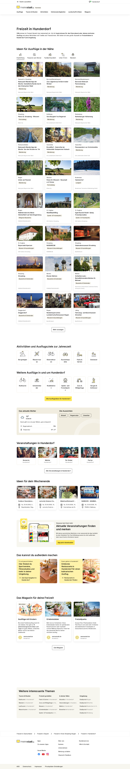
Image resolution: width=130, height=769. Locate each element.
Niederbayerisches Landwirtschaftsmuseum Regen (58, 314)
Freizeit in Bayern (41, 734)
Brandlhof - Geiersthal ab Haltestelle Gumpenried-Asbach (58, 148)
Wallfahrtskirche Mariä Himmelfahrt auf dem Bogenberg (29, 214)
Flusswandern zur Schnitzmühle (86, 147)
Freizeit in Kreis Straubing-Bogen (63, 734)
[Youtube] (43, 754)
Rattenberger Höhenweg (84, 116)
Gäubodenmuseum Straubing (85, 245)
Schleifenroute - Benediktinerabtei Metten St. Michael (85, 278)
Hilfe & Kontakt (84, 744)
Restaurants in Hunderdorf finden (69, 579)
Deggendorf (22, 313)
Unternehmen (62, 748)
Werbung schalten (64, 751)
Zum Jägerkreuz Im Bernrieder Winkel (57, 83)
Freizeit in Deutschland (24, 734)
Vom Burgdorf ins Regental (56, 116)
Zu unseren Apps (43, 744)
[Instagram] (47, 754)
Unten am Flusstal (24, 180)
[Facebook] (38, 754)
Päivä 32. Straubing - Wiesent (28, 116)
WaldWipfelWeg (52, 213)
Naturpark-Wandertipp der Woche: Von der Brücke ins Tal (29, 148)
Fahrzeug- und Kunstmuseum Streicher (85, 314)
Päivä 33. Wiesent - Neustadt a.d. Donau (57, 181)
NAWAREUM (51, 245)
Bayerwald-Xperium (25, 245)
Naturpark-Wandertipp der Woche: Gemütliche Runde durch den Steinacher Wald (29, 84)
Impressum (38, 766)
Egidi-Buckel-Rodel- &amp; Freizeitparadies (84, 214)
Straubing (21, 276)
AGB (18, 766)
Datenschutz (27, 766)
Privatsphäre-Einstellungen (54, 766)
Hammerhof (79, 180)
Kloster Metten (52, 276)
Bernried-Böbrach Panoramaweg (81, 83)
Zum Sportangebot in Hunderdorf (27, 579)
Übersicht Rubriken (64, 755)
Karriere (60, 744)
